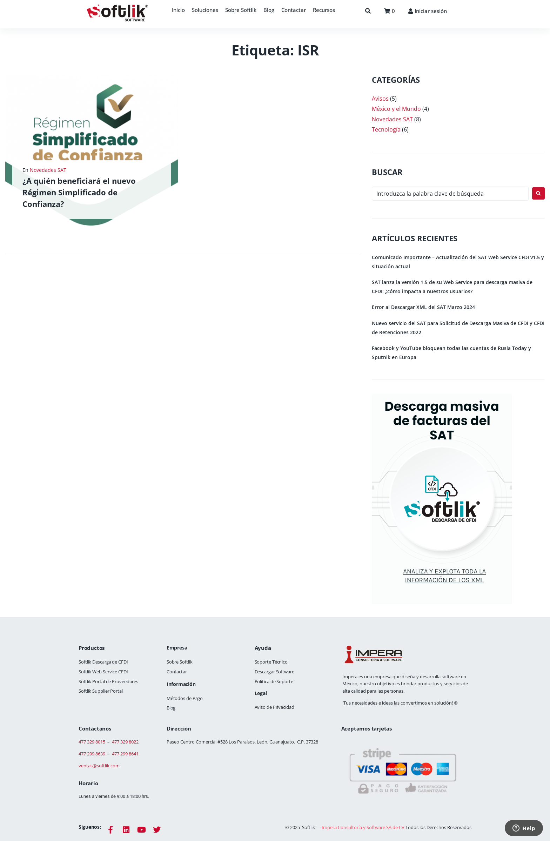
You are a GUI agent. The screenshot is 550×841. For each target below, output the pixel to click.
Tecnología (386, 129)
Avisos (380, 98)
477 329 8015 (92, 742)
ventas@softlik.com (99, 765)
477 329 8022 (125, 742)
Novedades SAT (48, 170)
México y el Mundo (396, 109)
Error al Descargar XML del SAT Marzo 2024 (423, 307)
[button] (205, 10)
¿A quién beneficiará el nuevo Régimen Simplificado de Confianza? (79, 192)
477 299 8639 (92, 754)
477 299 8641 (125, 754)
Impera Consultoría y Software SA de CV (363, 827)
